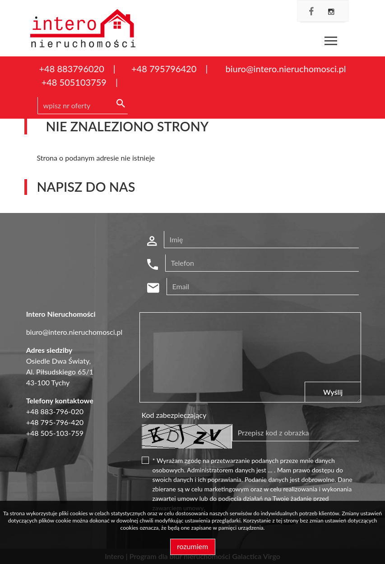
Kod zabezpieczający (174, 415)
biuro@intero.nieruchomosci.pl (286, 68)
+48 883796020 (71, 68)
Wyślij (333, 392)
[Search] (82, 105)
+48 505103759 (74, 82)
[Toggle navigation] (331, 42)
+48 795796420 (163, 68)
